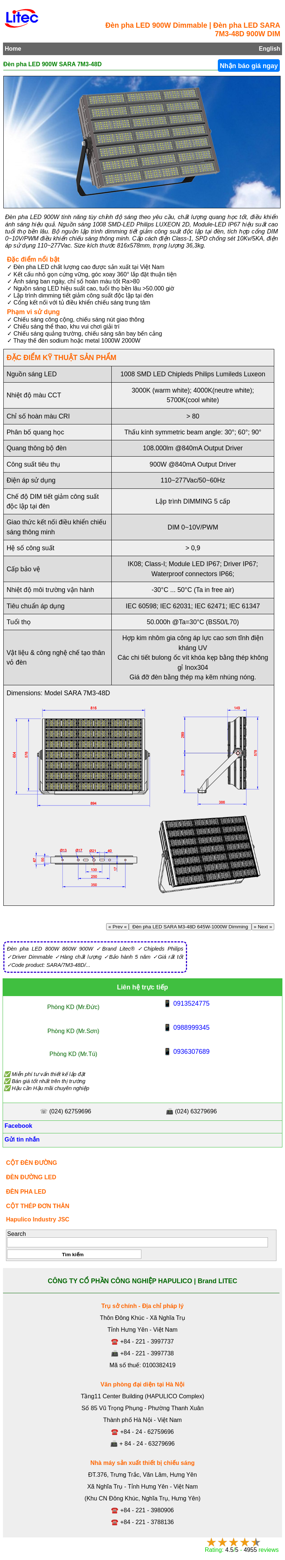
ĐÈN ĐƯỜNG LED (31, 1177)
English (270, 49)
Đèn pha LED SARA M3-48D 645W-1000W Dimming (190, 926)
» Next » (262, 926)
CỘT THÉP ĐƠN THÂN (37, 1206)
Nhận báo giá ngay (249, 66)
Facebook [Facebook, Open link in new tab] (17, 1126)
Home (13, 49)
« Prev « (117, 926)
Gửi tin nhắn (21, 1139)
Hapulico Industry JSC (37, 1219)
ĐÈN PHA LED (26, 1192)
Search (16, 1234)
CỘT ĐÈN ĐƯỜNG (31, 1163)
